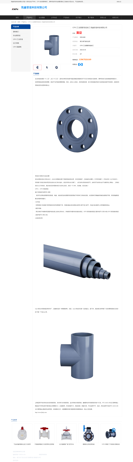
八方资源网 (23, 460)
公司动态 (54, 17)
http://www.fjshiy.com (41, 412)
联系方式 (115, 17)
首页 (17, 17)
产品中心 (29, 17)
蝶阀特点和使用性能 (88, 444)
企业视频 (42, 17)
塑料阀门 (16, 31)
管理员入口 (35, 460)
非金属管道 (16, 35)
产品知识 (66, 17)
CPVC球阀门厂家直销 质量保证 (111, 444)
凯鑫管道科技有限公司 (32, 454)
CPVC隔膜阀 (17, 47)
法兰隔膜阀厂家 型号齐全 (66, 444)
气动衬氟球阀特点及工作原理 (22, 444)
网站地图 (41, 460)
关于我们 (79, 17)
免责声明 (29, 460)
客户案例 (91, 17)
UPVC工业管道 (18, 39)
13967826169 (85, 59)
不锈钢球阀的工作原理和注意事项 (44, 444)
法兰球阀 (16, 43)
